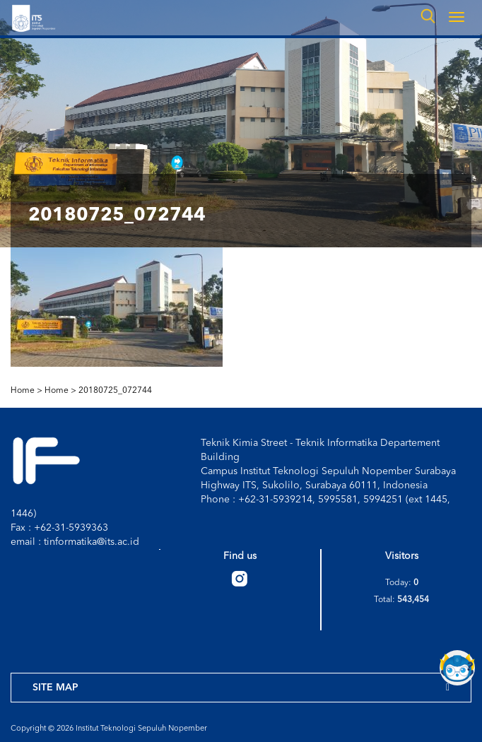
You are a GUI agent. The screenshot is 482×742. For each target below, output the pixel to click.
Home (57, 391)
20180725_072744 (115, 391)
